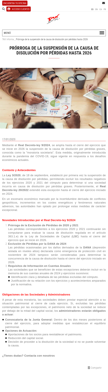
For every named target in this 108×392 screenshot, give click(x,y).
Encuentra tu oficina (14, 3)
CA (100, 9)
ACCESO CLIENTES (19, 9)
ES (92, 9)
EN (96, 9)
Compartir (95, 367)
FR (105, 9)
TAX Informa (8, 39)
